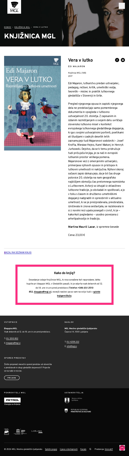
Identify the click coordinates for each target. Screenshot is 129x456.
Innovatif (109, 449)
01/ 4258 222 (73, 342)
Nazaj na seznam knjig (22, 253)
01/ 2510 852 (12, 338)
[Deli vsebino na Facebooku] (117, 60)
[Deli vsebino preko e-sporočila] (123, 60)
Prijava (12, 378)
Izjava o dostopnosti (69, 449)
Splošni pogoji (51, 449)
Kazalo (83, 449)
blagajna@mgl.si (42, 291)
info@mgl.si (72, 346)
